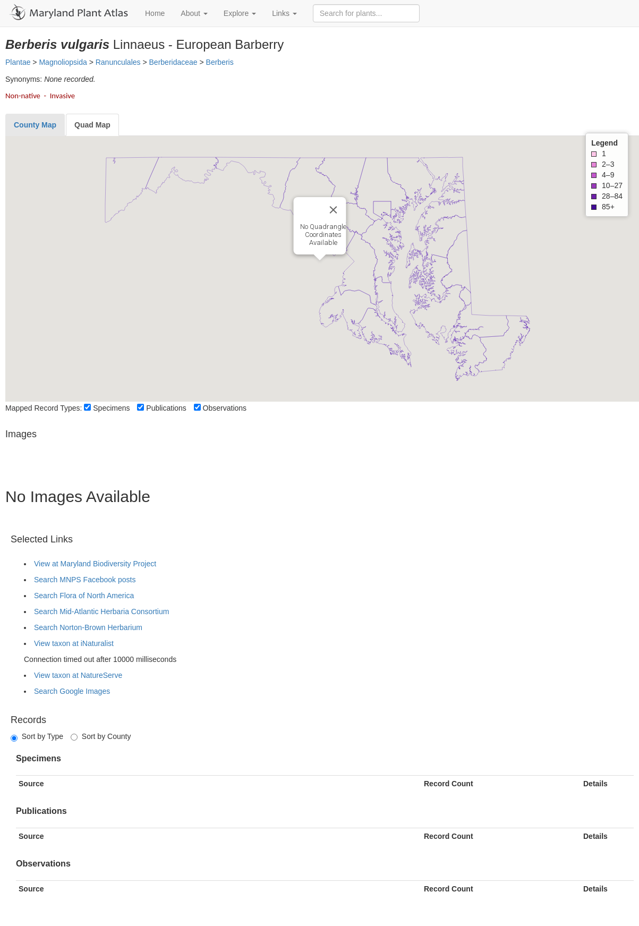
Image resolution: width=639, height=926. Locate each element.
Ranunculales (118, 62)
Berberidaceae (173, 62)
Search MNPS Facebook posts (84, 579)
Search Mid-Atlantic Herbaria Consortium (101, 611)
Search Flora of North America (84, 595)
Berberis (220, 62)
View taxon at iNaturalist (74, 643)
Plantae (17, 62)
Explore (240, 13)
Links (284, 13)
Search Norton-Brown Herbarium (88, 627)
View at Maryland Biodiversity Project (95, 563)
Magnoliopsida (63, 62)
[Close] (333, 210)
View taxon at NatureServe (78, 675)
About (194, 13)
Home (155, 13)
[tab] (35, 125)
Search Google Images (72, 691)
